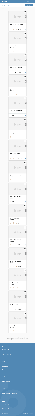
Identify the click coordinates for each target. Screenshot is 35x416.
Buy (3, 369)
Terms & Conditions (6, 381)
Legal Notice (4, 396)
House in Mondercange (15, 261)
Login (28, 1)
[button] (25, 16)
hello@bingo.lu (5, 357)
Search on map (5, 366)
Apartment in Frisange (15, 89)
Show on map (6, 5)
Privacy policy (5, 384)
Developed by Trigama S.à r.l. (28, 413)
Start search (29, 5)
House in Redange (14, 325)
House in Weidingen (14, 218)
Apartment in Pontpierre (15, 67)
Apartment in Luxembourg (16, 24)
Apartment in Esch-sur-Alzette (17, 45)
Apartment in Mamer (14, 153)
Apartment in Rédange (15, 175)
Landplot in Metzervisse (15, 110)
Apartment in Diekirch (15, 239)
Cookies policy (5, 388)
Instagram (5, 408)
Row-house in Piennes (15, 282)
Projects (3, 376)
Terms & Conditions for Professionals (9, 393)
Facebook (5, 405)
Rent (3, 373)
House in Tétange (13, 304)
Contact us (4, 361)
